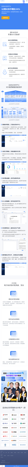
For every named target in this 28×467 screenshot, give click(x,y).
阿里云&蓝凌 (12, 455)
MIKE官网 (8, 455)
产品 (3, 452)
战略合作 (25, 452)
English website (3, 460)
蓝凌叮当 (1, 455)
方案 (6, 452)
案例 (8, 452)
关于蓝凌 (18, 452)
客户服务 (22, 452)
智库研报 (12, 452)
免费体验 (24, 3)
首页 (1, 452)
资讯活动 (15, 452)
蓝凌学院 (5, 455)
